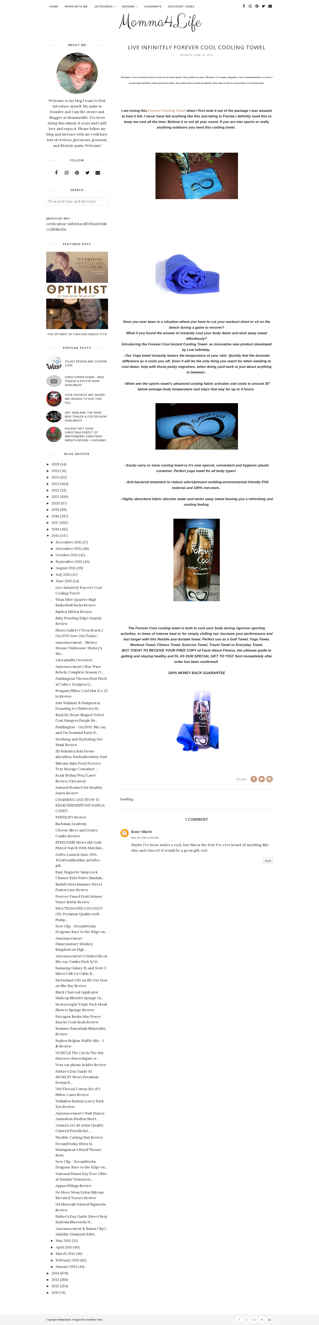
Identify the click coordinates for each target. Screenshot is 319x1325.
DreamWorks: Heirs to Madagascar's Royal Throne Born (78, 1149)
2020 (56, 503)
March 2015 (65, 1253)
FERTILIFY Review (70, 817)
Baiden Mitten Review (73, 611)
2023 (55, 484)
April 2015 (64, 1247)
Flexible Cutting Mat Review (79, 1137)
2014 (55, 1273)
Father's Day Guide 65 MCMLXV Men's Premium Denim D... (76, 1077)
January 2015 (66, 1266)
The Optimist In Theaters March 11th (77, 334)
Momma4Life (159, 22)
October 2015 (67, 555)
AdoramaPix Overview (74, 660)
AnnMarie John (94, 1319)
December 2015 (68, 542)
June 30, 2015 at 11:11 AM (144, 837)
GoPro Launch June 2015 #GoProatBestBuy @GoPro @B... (77, 860)
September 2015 (69, 561)
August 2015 (66, 568)
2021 (55, 496)
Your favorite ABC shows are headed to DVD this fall (85, 399)
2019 (55, 509)
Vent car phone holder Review (80, 1065)
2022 (55, 490)
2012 (55, 1286)
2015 (55, 535)
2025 (55, 471)
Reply (268, 860)
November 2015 (68, 548)
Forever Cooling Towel (166, 111)
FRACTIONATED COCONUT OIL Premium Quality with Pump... (78, 914)
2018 (55, 516)
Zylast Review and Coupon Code (86, 363)
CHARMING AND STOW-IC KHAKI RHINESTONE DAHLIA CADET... (80, 805)
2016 (55, 529)
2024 (56, 477)
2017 (55, 522)
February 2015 (67, 1260)
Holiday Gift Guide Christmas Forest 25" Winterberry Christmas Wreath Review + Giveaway (85, 434)
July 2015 (63, 574)
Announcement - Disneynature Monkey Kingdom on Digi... (74, 944)
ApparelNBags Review (73, 1185)
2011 (55, 1292)
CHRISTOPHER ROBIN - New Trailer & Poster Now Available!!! (84, 381)
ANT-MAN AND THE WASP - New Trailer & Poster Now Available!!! (86, 416)
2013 (55, 1279)
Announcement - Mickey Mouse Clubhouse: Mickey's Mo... (78, 648)
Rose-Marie (141, 831)
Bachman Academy (71, 824)
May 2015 (63, 1240)
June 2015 (64, 581)
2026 (56, 464)
